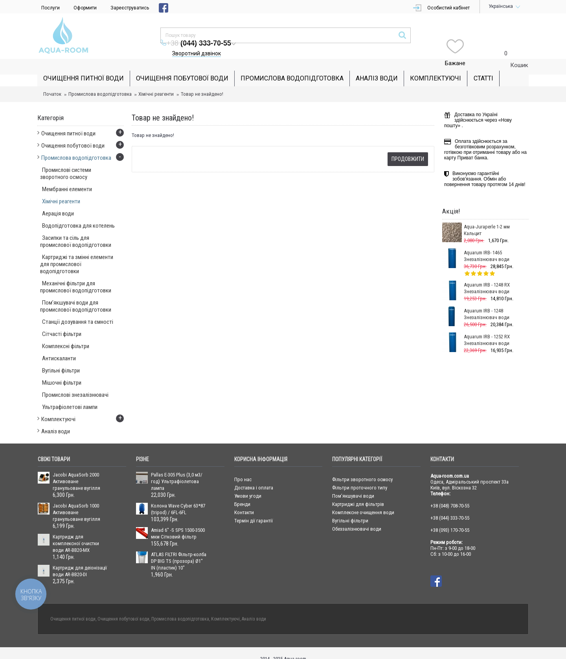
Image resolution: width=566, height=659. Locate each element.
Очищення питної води (73, 607)
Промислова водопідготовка (100, 82)
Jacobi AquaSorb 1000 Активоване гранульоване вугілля (76, 500)
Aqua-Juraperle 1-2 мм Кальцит (487, 218)
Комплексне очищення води (363, 501)
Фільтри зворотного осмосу (362, 468)
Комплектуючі (225, 607)
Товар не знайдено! (202, 82)
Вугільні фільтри (350, 509)
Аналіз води (254, 607)
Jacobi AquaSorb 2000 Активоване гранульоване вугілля (76, 469)
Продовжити (407, 147)
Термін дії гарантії (253, 509)
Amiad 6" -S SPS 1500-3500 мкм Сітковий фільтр (178, 521)
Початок (52, 82)
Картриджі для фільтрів (358, 492)
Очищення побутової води (123, 607)
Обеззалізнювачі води (356, 517)
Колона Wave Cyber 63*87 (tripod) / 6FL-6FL (178, 497)
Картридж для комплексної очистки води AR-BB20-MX (76, 531)
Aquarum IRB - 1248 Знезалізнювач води (486, 302)
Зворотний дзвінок (345, 38)
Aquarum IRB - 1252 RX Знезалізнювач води (487, 328)
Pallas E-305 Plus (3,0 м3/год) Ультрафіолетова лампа (176, 469)
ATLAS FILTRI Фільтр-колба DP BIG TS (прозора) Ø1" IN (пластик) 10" (178, 549)
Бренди (242, 492)
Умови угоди (247, 484)
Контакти (244, 501)
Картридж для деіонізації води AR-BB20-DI (80, 559)
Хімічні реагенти (156, 82)
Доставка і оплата (253, 476)
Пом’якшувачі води (353, 484)
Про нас (243, 468)
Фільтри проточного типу (359, 476)
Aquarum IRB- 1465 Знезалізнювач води (486, 244)
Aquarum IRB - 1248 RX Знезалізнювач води (487, 276)
